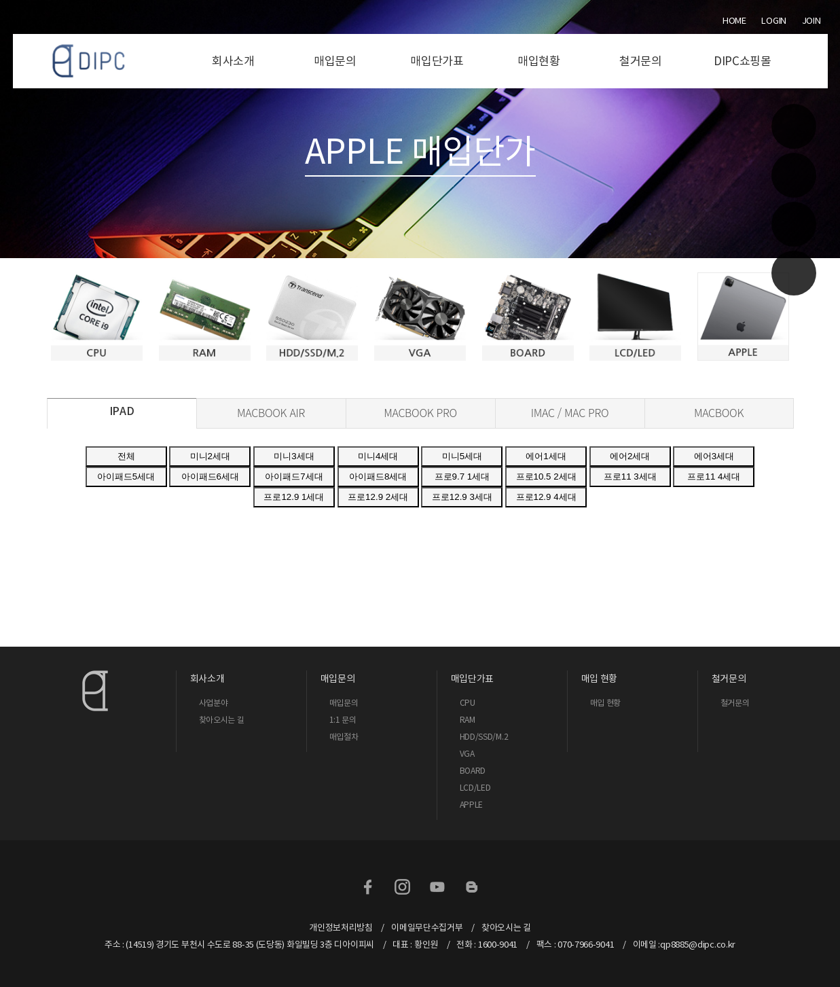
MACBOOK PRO (420, 412)
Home (734, 20)
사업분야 (213, 703)
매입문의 (335, 61)
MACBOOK (719, 412)
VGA (467, 754)
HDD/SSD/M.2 (484, 737)
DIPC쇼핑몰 (742, 61)
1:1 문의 (343, 720)
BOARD (473, 771)
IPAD (121, 411)
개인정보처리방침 (341, 927)
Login (773, 20)
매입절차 (344, 737)
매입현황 (538, 61)
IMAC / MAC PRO (570, 412)
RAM (467, 720)
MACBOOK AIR (271, 412)
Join (811, 20)
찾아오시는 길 (221, 720)
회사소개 (233, 61)
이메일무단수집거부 (426, 927)
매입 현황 (605, 703)
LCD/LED (475, 788)
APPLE (471, 805)
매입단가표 (437, 61)
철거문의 (640, 61)
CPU (467, 703)
